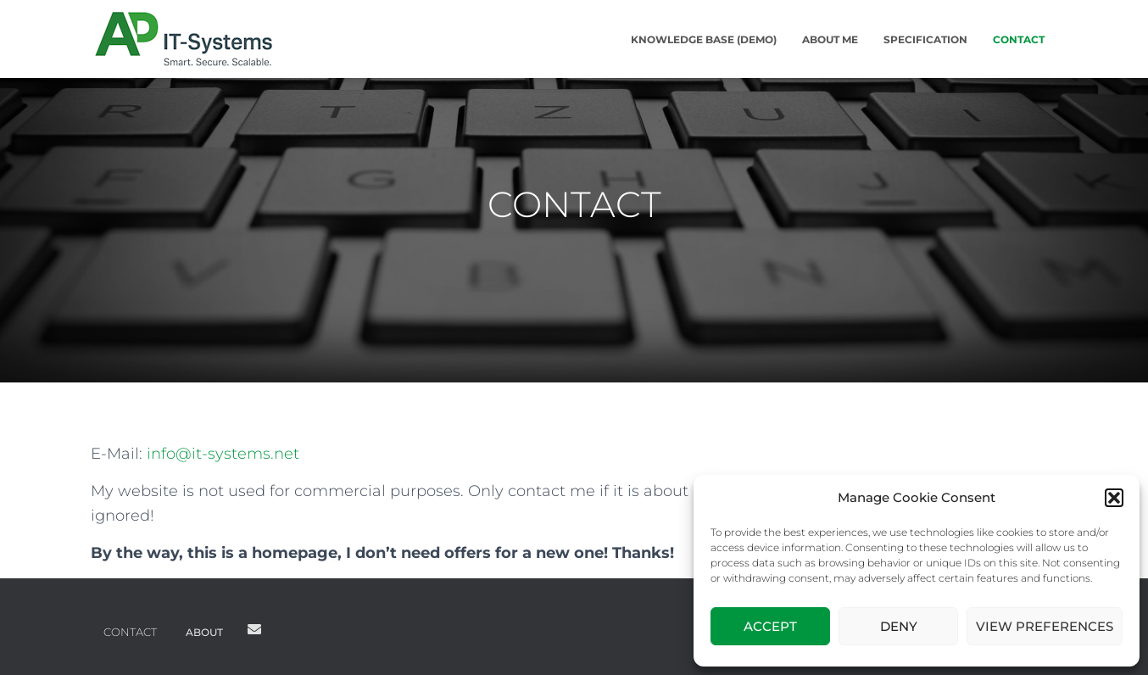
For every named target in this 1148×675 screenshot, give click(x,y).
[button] (1114, 497)
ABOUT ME (830, 39)
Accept (770, 626)
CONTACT (1019, 39)
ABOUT (204, 632)
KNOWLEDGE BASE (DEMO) (704, 39)
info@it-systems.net (223, 453)
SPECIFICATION (925, 39)
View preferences (1044, 626)
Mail (254, 629)
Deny (898, 626)
